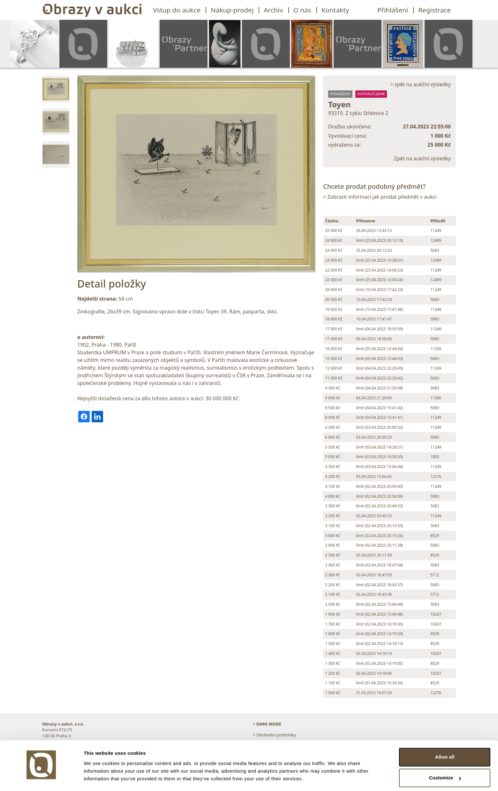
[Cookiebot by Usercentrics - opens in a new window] (41, 778)
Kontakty (335, 9)
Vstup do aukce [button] (176, 9)
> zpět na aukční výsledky (420, 84)
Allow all (445, 739)
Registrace (434, 9)
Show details (98, 778)
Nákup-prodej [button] (232, 9)
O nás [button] (302, 9)
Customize (445, 760)
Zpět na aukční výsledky (422, 158)
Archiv (273, 9)
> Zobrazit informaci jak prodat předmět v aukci (379, 196)
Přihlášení (392, 9)
